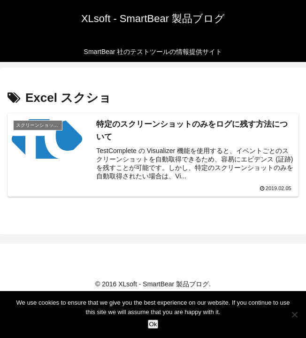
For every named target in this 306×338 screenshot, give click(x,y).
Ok (153, 324)
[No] (294, 314)
